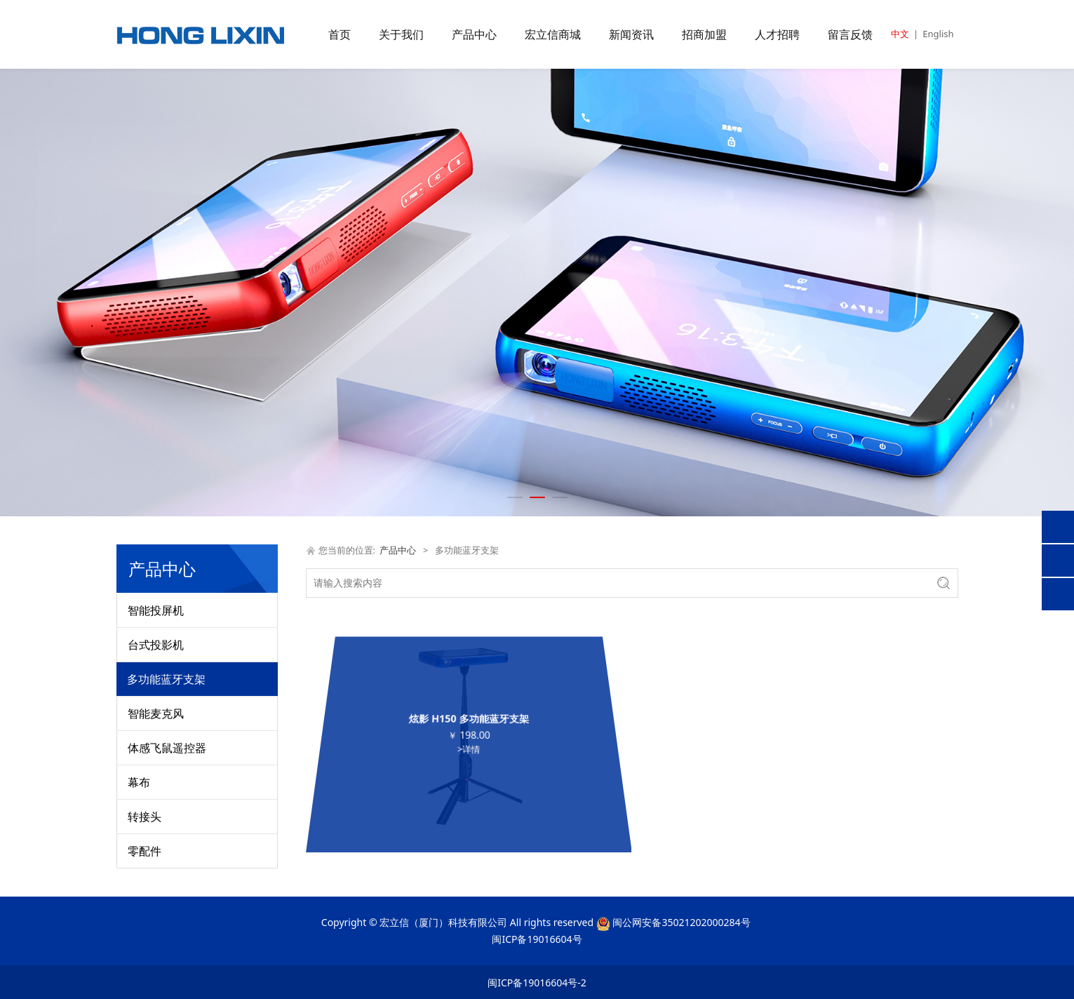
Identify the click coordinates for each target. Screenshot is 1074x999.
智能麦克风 (156, 713)
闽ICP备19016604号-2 (537, 982)
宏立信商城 (553, 34)
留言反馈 (850, 34)
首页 (339, 34)
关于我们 (401, 34)
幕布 (139, 782)
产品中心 (474, 34)
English (937, 33)
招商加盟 (704, 34)
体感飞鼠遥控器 (167, 748)
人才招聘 (777, 34)
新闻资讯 (631, 34)
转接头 (144, 816)
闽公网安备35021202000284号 (681, 922)
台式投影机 (156, 644)
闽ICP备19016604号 (537, 939)
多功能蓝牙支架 (166, 679)
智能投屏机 (156, 610)
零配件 (144, 851)
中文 (900, 33)
